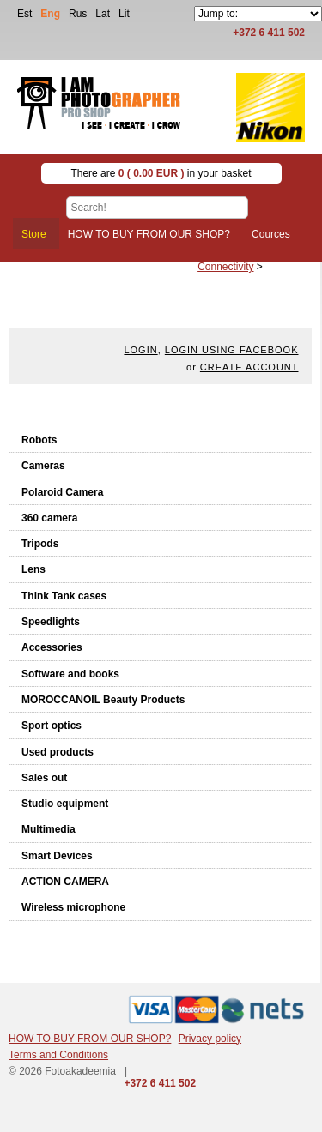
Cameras (43, 466)
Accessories (51, 647)
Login (140, 350)
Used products (57, 752)
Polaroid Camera (62, 492)
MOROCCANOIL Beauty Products (103, 700)
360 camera (49, 518)
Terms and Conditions (58, 1055)
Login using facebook (232, 350)
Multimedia (48, 829)
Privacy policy (210, 1039)
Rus (78, 14)
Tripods (39, 544)
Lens (33, 569)
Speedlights (50, 622)
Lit (124, 14)
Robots (39, 440)
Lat (102, 14)
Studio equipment (64, 804)
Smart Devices (57, 856)
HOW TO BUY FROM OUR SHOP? (90, 1039)
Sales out (44, 778)
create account (249, 367)
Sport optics (51, 726)
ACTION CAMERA (65, 882)
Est (24, 14)
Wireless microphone (73, 907)
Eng (50, 14)
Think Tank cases (63, 596)
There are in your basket (160, 173)
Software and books (70, 674)
